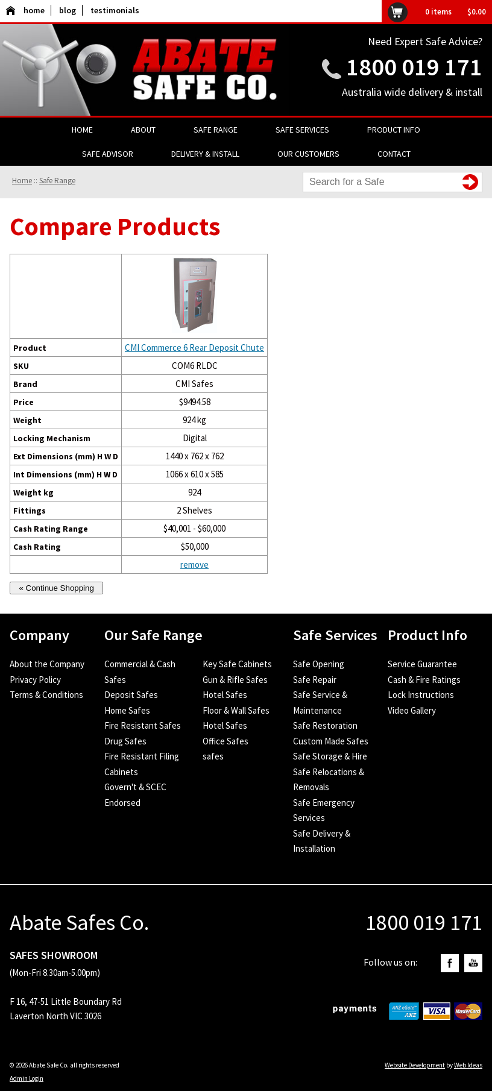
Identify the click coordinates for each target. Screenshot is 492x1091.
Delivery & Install (205, 153)
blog (67, 10)
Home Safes (127, 710)
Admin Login (26, 1078)
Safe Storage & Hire (330, 756)
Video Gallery (412, 710)
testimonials (114, 10)
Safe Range (216, 129)
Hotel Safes (225, 694)
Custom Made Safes (330, 741)
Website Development (415, 1065)
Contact (394, 153)
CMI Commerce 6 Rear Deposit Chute (194, 347)
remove (194, 564)
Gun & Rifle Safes (235, 679)
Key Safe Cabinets (237, 664)
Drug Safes (125, 741)
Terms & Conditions (46, 694)
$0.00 (476, 12)
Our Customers (308, 153)
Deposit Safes (131, 694)
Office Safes (225, 741)
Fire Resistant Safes (142, 725)
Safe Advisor (107, 153)
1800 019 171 (414, 67)
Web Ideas (468, 1065)
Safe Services (302, 129)
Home (82, 129)
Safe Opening (318, 664)
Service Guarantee (422, 664)
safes (213, 756)
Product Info (393, 129)
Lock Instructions (421, 694)
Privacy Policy (35, 679)
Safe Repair (314, 679)
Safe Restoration (325, 725)
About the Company (47, 664)
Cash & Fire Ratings (424, 679)
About (143, 129)
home (25, 10)
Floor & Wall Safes (236, 710)
